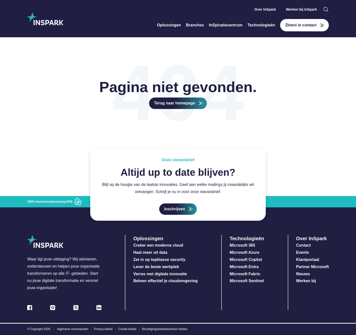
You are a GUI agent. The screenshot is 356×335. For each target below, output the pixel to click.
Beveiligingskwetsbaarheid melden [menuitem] (164, 329)
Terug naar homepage (174, 103)
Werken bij (306, 281)
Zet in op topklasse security (159, 259)
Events (302, 252)
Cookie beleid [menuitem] (127, 329)
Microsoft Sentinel (247, 281)
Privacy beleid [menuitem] (103, 329)
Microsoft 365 (242, 245)
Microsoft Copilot (246, 259)
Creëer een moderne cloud (158, 245)
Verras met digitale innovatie (160, 274)
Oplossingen (169, 25)
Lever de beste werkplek (156, 267)
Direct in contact (301, 25)
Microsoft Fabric (245, 274)
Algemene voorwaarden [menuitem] (72, 329)
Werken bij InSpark (301, 9)
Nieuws (303, 274)
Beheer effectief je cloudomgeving (165, 281)
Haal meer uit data (150, 252)
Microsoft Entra (245, 267)
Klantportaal (307, 259)
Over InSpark (265, 9)
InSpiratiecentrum (226, 25)
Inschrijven (174, 209)
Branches (195, 25)
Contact (303, 245)
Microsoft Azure (244, 252)
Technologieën (261, 25)
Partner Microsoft (312, 267)
